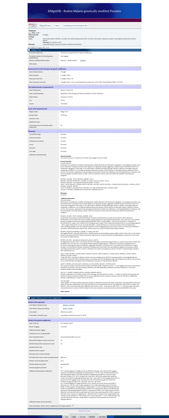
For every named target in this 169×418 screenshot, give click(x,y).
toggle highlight (102, 416)
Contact (57, 25)
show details (83, 416)
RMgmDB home (45, 25)
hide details (92, 416)
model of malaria (84, 411)
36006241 (83, 61)
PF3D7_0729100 (68, 309)
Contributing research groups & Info (75, 25)
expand (66, 416)
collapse (74, 416)
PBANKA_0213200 (68, 305)
